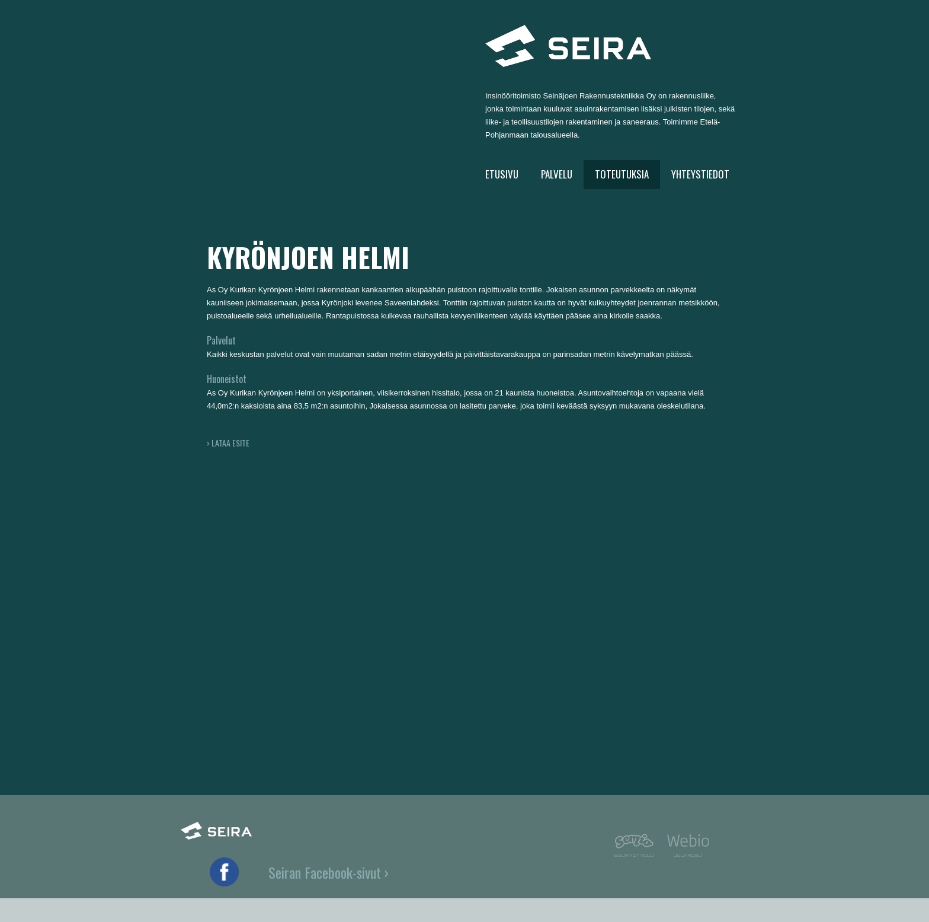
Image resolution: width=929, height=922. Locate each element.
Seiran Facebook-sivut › (328, 872)
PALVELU (556, 174)
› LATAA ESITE (228, 442)
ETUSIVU (501, 174)
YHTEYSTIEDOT (700, 174)
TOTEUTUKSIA (622, 174)
